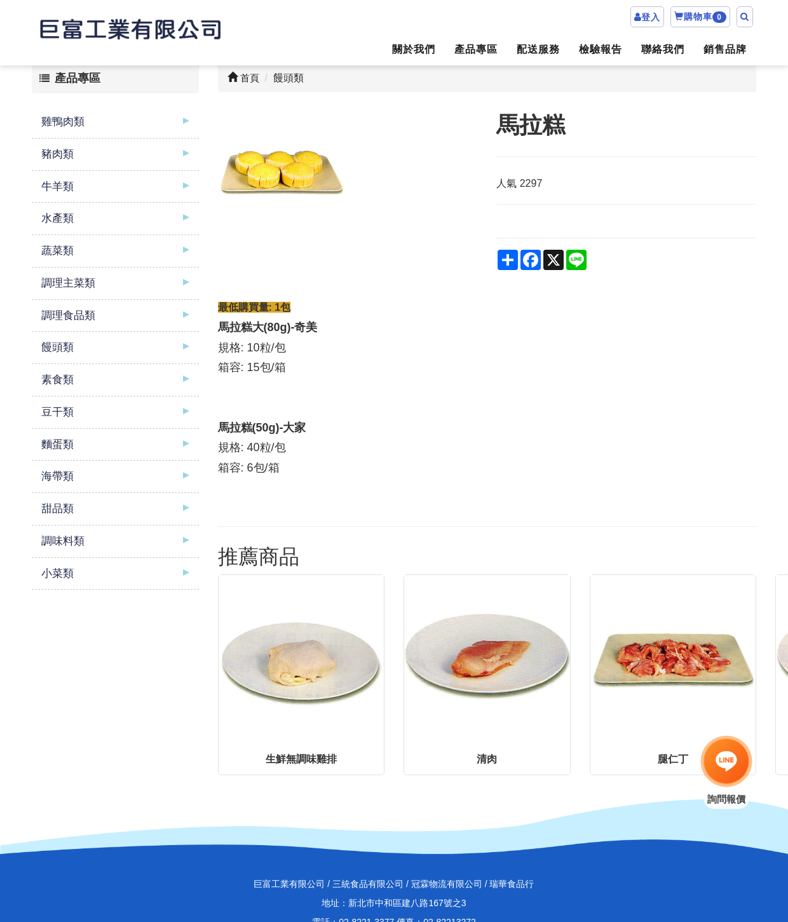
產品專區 (476, 49)
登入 (650, 17)
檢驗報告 (600, 49)
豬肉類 (57, 154)
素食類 (57, 380)
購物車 (700, 17)
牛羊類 (57, 186)
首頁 (243, 77)
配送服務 (538, 49)
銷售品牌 (725, 49)
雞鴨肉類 (63, 122)
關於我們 (413, 49)
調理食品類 (68, 315)
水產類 (57, 218)
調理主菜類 (68, 283)
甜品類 (57, 509)
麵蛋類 (57, 444)
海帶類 (57, 476)
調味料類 (63, 541)
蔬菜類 (57, 251)
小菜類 (57, 573)
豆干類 (57, 412)
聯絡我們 (662, 49)
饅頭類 (57, 347)
